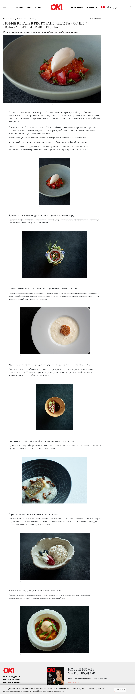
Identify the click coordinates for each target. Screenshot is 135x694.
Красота (38, 7)
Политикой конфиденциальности (51, 691)
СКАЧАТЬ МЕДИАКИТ (11, 677)
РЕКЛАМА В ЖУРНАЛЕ (12, 682)
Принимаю (120, 690)
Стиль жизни (77, 7)
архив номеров (73, 682)
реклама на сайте (11, 680)
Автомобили (91, 7)
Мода (28, 7)
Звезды (20, 7)
